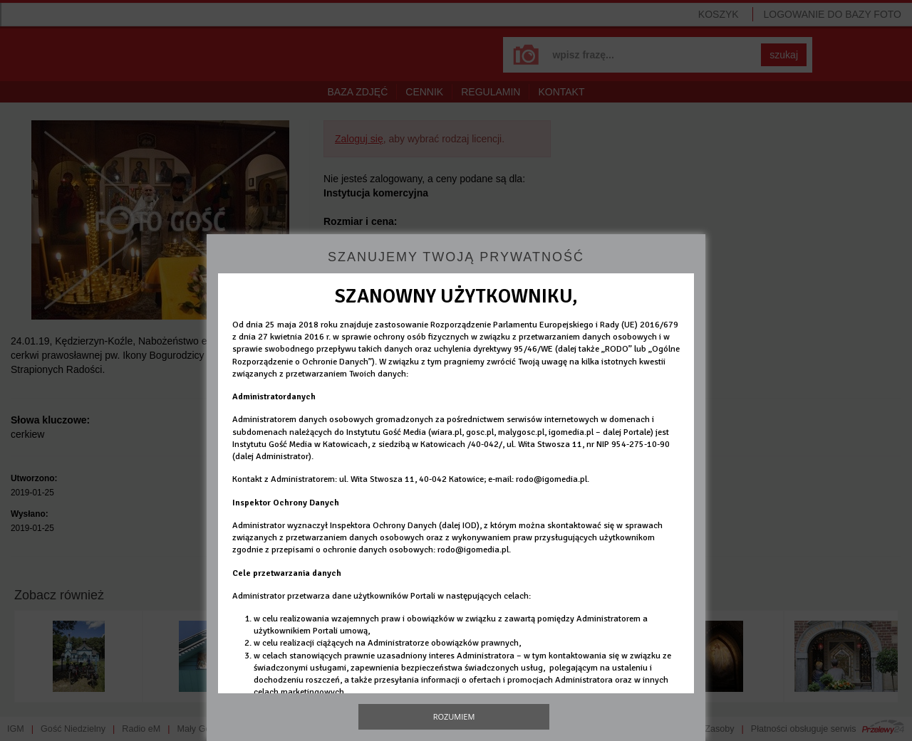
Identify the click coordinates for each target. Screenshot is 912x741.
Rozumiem (454, 716)
